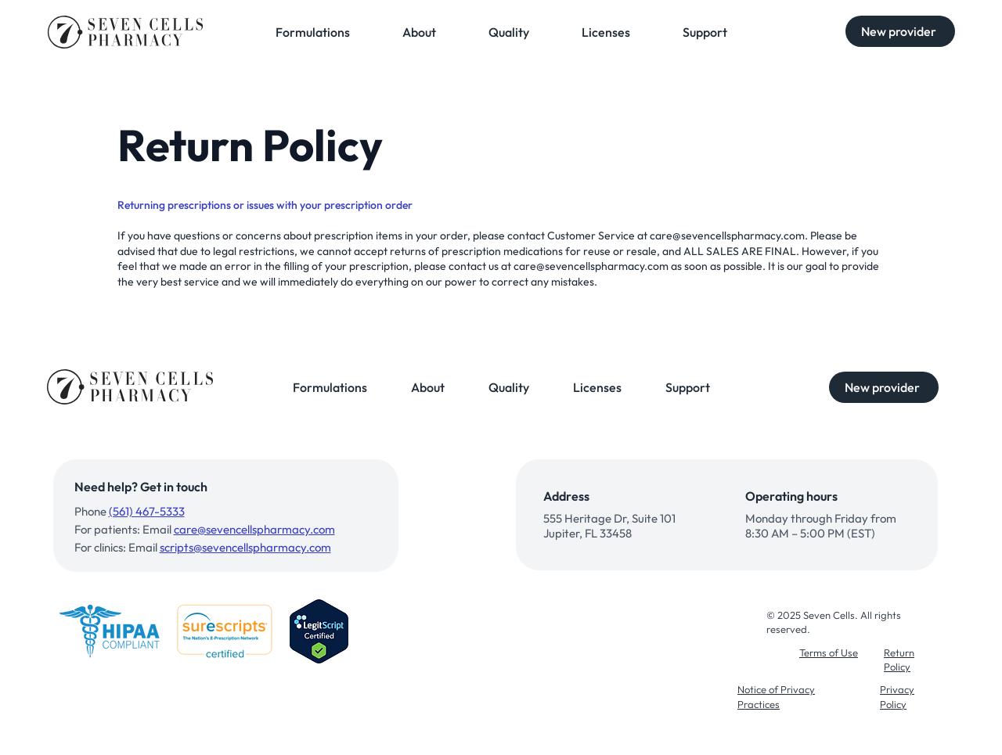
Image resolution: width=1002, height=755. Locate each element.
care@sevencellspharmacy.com (727, 235)
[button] (900, 31)
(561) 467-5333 (147, 511)
